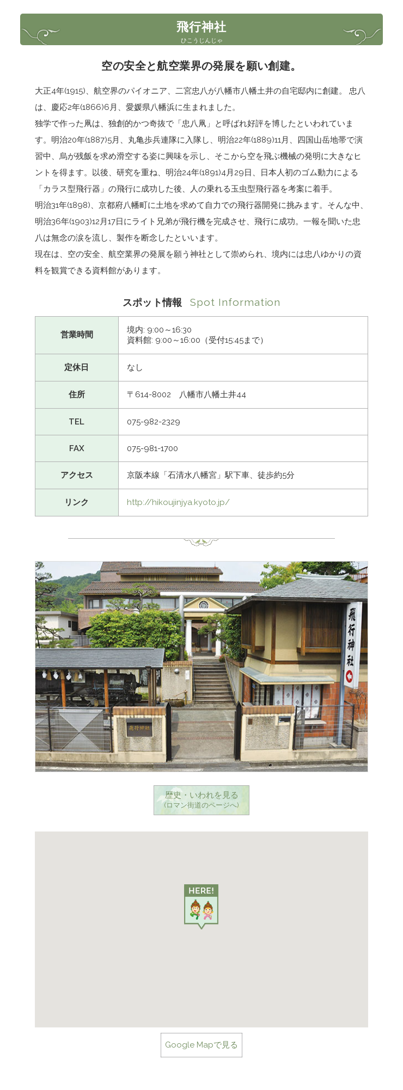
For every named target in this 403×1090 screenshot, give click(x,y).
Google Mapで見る (201, 1045)
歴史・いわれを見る (201, 800)
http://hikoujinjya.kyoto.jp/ (178, 502)
